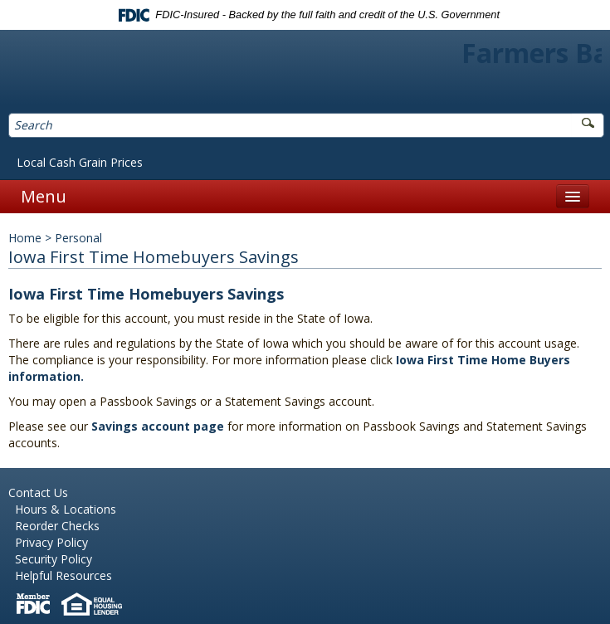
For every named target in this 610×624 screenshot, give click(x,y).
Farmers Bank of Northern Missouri (305, 73)
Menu (43, 196)
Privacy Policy (51, 542)
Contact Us (38, 492)
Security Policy (53, 559)
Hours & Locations (65, 509)
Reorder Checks (57, 526)
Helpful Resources (63, 575)
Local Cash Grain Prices (80, 162)
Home (24, 238)
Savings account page (157, 426)
